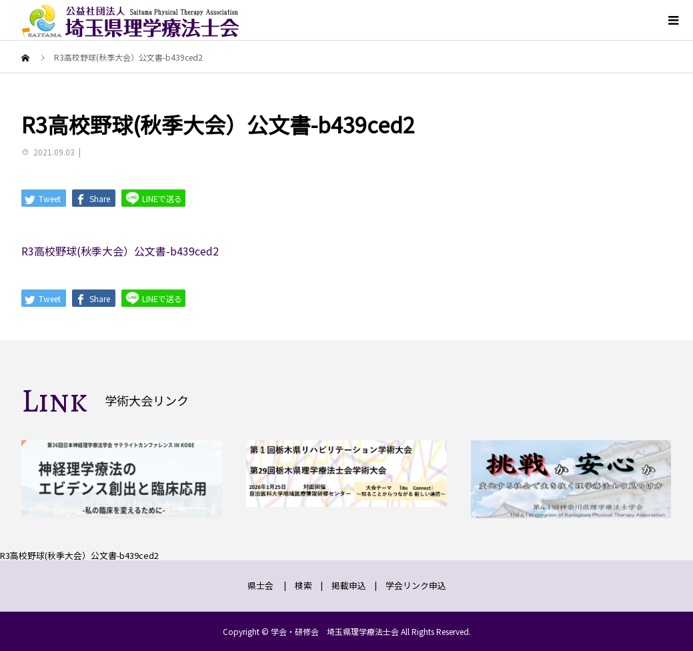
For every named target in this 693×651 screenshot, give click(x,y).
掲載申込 (348, 585)
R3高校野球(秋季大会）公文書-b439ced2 (120, 251)
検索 (303, 585)
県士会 (260, 585)
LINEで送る (153, 197)
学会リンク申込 (416, 585)
